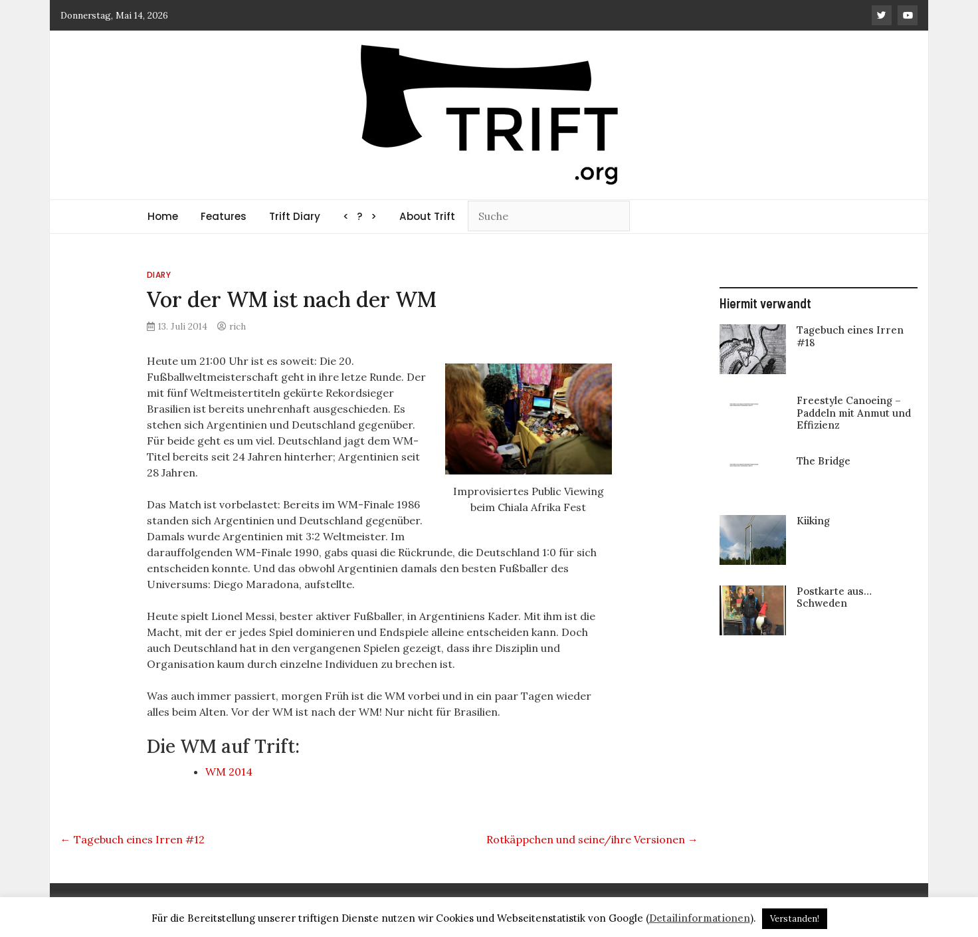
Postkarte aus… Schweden (834, 597)
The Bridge (823, 461)
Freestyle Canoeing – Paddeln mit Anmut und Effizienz (854, 412)
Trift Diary (294, 216)
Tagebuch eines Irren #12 (132, 839)
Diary (159, 274)
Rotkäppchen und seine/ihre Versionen (592, 839)
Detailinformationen (699, 918)
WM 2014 (228, 771)
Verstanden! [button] (794, 918)
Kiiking (813, 520)
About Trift (427, 216)
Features (223, 216)
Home (162, 216)
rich (237, 326)
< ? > (360, 216)
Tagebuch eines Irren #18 (850, 336)
